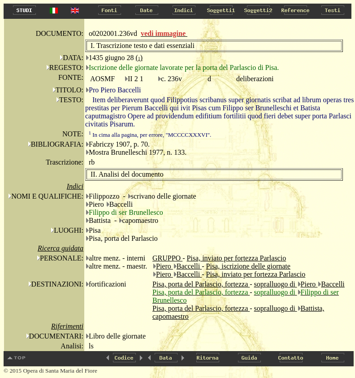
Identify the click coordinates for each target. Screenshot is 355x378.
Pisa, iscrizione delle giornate (248, 266)
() (139, 57)
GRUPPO (167, 258)
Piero (164, 266)
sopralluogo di (275, 284)
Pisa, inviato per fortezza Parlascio (236, 258)
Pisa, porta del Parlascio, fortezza (201, 284)
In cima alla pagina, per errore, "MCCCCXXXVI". (150, 134)
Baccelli (189, 266)
